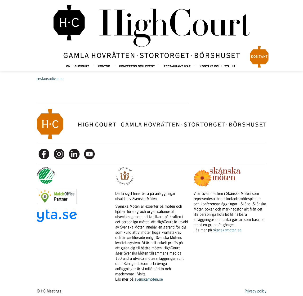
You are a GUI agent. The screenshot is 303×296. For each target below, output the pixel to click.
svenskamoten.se (149, 279)
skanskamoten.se (227, 230)
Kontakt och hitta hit (217, 66)
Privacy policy (255, 291)
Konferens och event (137, 66)
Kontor (104, 66)
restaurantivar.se (50, 78)
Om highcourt (77, 66)
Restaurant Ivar (177, 66)
